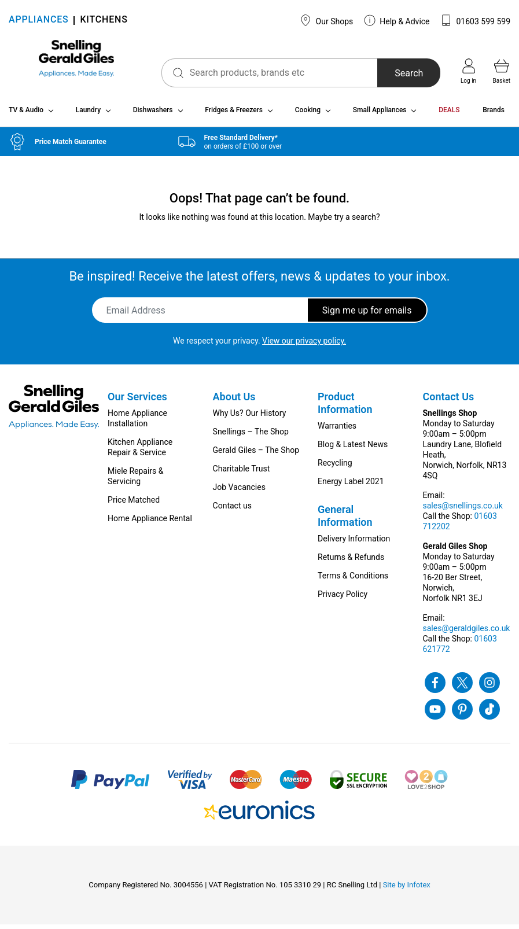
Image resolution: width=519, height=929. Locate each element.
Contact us (232, 510)
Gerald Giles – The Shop (256, 454)
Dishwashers (153, 114)
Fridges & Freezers (234, 114)
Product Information (345, 407)
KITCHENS (103, 20)
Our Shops (326, 20)
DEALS (449, 114)
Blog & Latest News (353, 449)
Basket (501, 71)
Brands (494, 114)
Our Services (137, 401)
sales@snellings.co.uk (463, 510)
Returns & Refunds (351, 561)
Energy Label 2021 (351, 486)
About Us (234, 401)
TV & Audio (26, 114)
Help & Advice (397, 20)
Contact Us (448, 401)
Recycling (335, 467)
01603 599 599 (475, 20)
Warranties (337, 430)
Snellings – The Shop (251, 436)
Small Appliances (380, 114)
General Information (345, 520)
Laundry (88, 114)
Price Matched (134, 504)
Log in (468, 71)
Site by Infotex (406, 889)
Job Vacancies (239, 491)
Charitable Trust (241, 473)
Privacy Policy (342, 598)
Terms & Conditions (353, 580)
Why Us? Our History (249, 417)
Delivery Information (354, 543)
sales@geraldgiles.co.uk (466, 632)
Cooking (308, 114)
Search (396, 73)
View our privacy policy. (304, 345)
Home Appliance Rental (150, 523)
